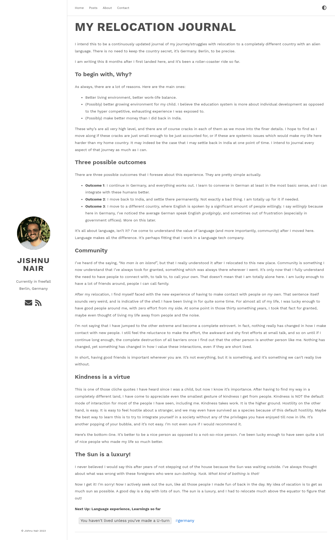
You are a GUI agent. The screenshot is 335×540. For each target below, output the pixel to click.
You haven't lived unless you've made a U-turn (125, 520)
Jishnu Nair (33, 264)
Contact (123, 8)
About (107, 8)
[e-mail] (29, 304)
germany (186, 521)
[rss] (38, 304)
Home (79, 8)
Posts (93, 8)
